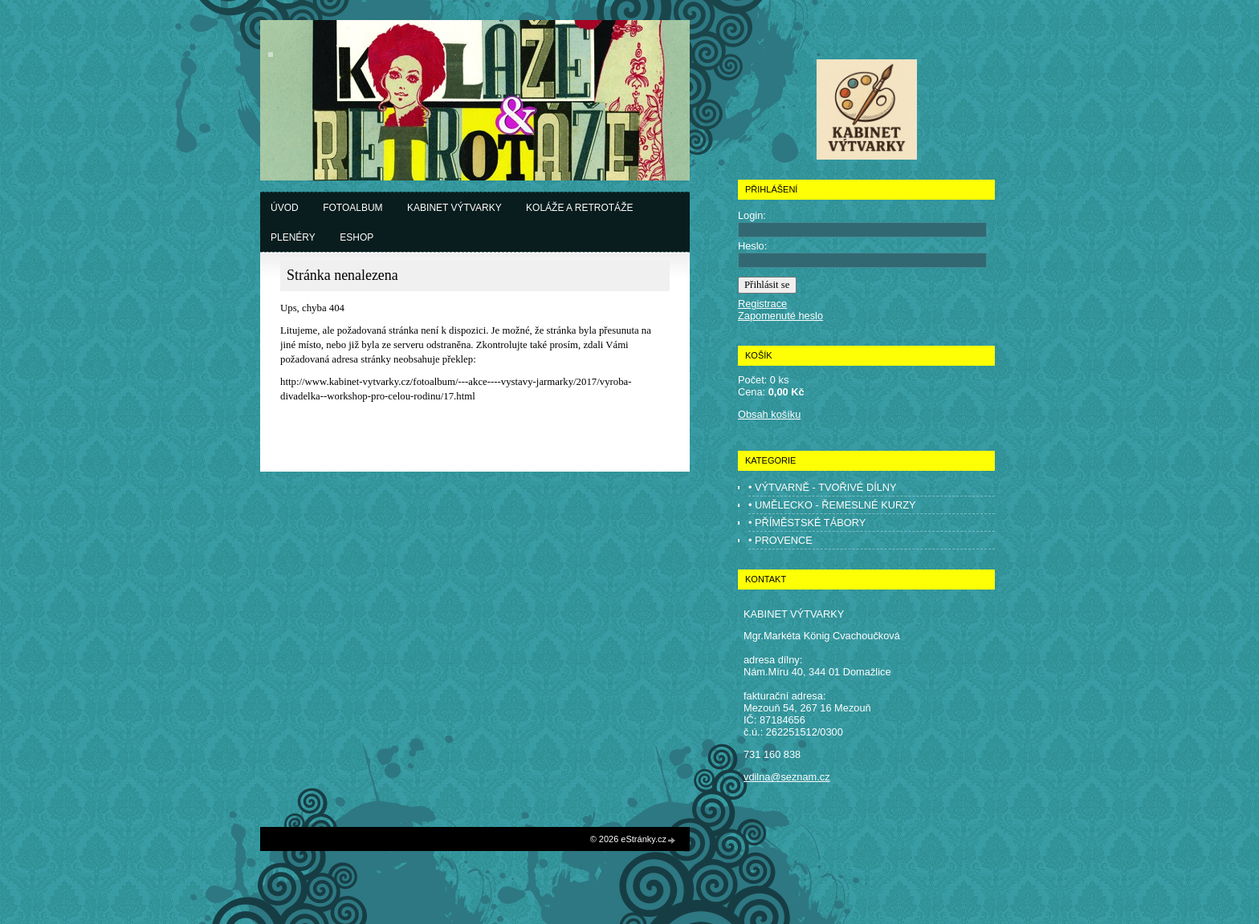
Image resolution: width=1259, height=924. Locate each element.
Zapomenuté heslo (780, 316)
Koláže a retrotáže (579, 207)
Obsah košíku (769, 414)
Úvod (285, 207)
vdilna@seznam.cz (787, 777)
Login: (752, 215)
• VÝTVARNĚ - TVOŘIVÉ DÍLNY (822, 487)
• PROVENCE (780, 540)
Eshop (356, 237)
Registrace (762, 304)
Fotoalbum (352, 207)
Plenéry (293, 237)
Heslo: (752, 246)
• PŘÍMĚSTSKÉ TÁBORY (807, 523)
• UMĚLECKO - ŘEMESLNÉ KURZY (832, 505)
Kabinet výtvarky (454, 207)
